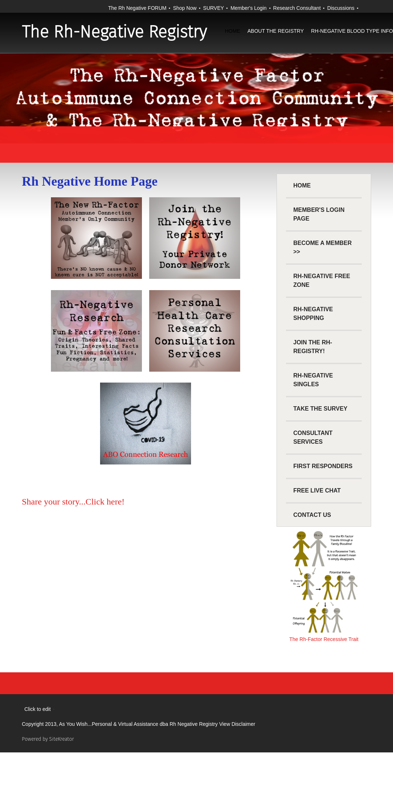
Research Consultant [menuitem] (297, 8)
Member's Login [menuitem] (248, 8)
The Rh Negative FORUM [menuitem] (137, 8)
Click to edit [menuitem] (37, 709)
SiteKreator (61, 739)
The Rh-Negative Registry (114, 32)
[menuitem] (232, 38)
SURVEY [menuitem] (213, 8)
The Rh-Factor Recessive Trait (323, 639)
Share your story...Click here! (73, 501)
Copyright (33, 724)
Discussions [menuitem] (340, 8)
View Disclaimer (237, 724)
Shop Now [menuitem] (184, 8)
